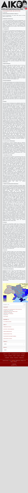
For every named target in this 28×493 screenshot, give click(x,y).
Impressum (16, 357)
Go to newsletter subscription (7, 321)
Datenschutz (22, 357)
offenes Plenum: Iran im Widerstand (8, 313)
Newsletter (7, 357)
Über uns (5, 353)
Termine (6, 355)
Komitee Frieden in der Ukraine (7, 338)
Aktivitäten (23, 353)
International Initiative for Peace (7, 333)
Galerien (18, 355)
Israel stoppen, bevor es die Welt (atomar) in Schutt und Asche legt (12, 309)
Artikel (9, 353)
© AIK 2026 (14, 364)
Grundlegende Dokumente (16, 353)
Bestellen (23, 355)
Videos (14, 355)
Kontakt (12, 357)
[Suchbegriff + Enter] (13, 304)
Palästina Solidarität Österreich (7, 331)
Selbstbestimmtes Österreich (7, 326)
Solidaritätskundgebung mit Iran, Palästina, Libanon (10, 311)
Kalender (10, 355)
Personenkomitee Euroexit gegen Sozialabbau (9, 336)
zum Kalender (5, 316)
